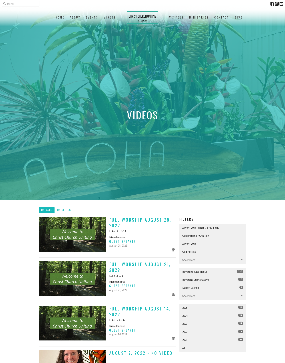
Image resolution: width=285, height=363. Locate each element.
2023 (212, 323)
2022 (212, 332)
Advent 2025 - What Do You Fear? (200, 227)
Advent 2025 (189, 243)
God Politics (189, 251)
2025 (212, 307)
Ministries (199, 17)
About (75, 17)
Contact (221, 17)
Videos (110, 17)
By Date (46, 209)
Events (92, 17)
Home (59, 17)
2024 (212, 315)
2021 (212, 340)
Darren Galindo (212, 287)
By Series (64, 209)
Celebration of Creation (195, 235)
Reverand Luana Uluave (212, 279)
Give (238, 17)
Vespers (176, 17)
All (183, 348)
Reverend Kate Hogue (212, 271)
